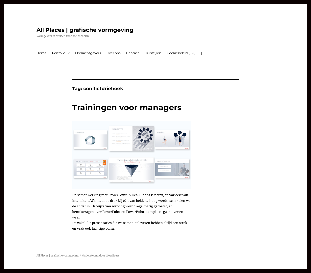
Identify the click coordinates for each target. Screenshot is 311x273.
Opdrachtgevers (88, 53)
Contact (132, 53)
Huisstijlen (153, 53)
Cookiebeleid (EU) (181, 53)
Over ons (114, 53)
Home (41, 53)
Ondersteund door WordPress (101, 255)
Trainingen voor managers (126, 107)
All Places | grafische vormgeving (84, 29)
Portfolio (58, 53)
